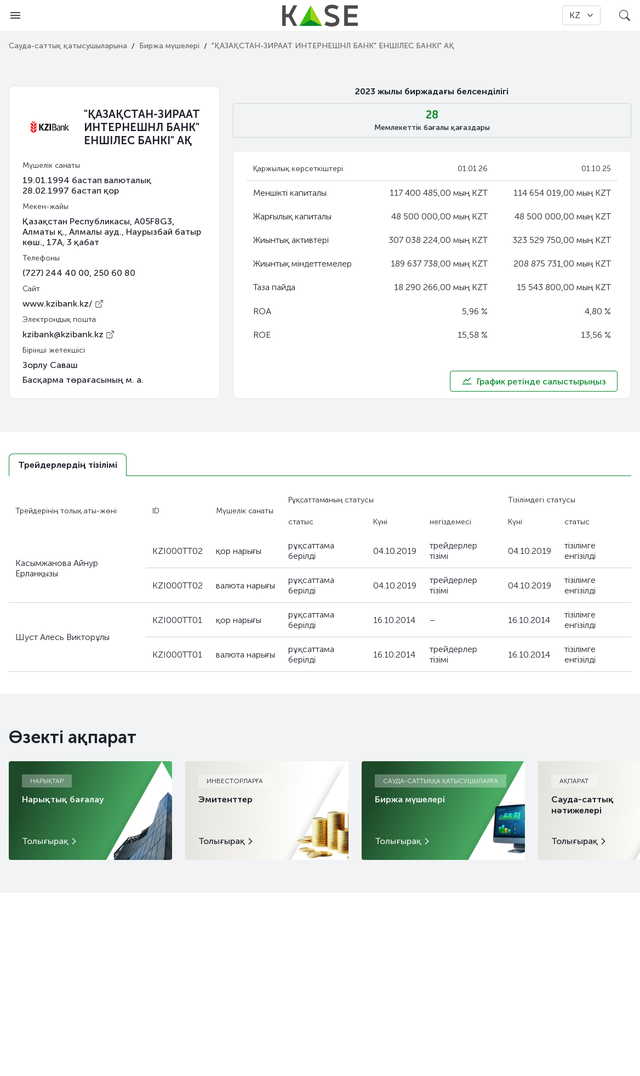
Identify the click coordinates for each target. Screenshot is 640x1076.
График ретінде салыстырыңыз (533, 381)
